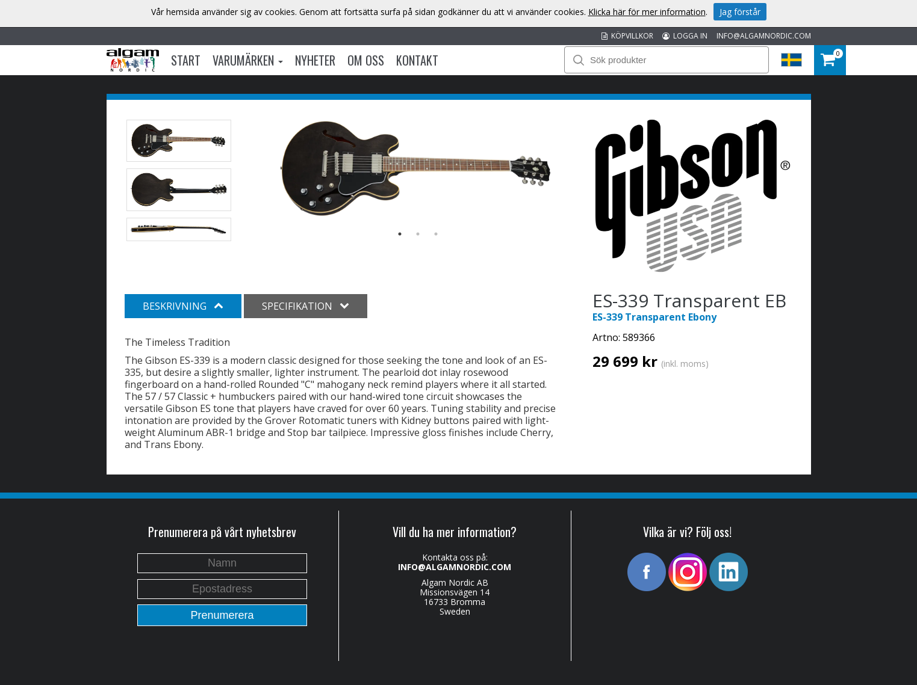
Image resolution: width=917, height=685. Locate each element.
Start (185, 60)
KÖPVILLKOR (627, 36)
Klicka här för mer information (647, 11)
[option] (417, 169)
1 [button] (400, 234)
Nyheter (315, 60)
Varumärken (248, 60)
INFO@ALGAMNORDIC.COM (764, 36)
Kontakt (417, 60)
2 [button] (418, 234)
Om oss (365, 60)
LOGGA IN (684, 36)
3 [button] (436, 234)
